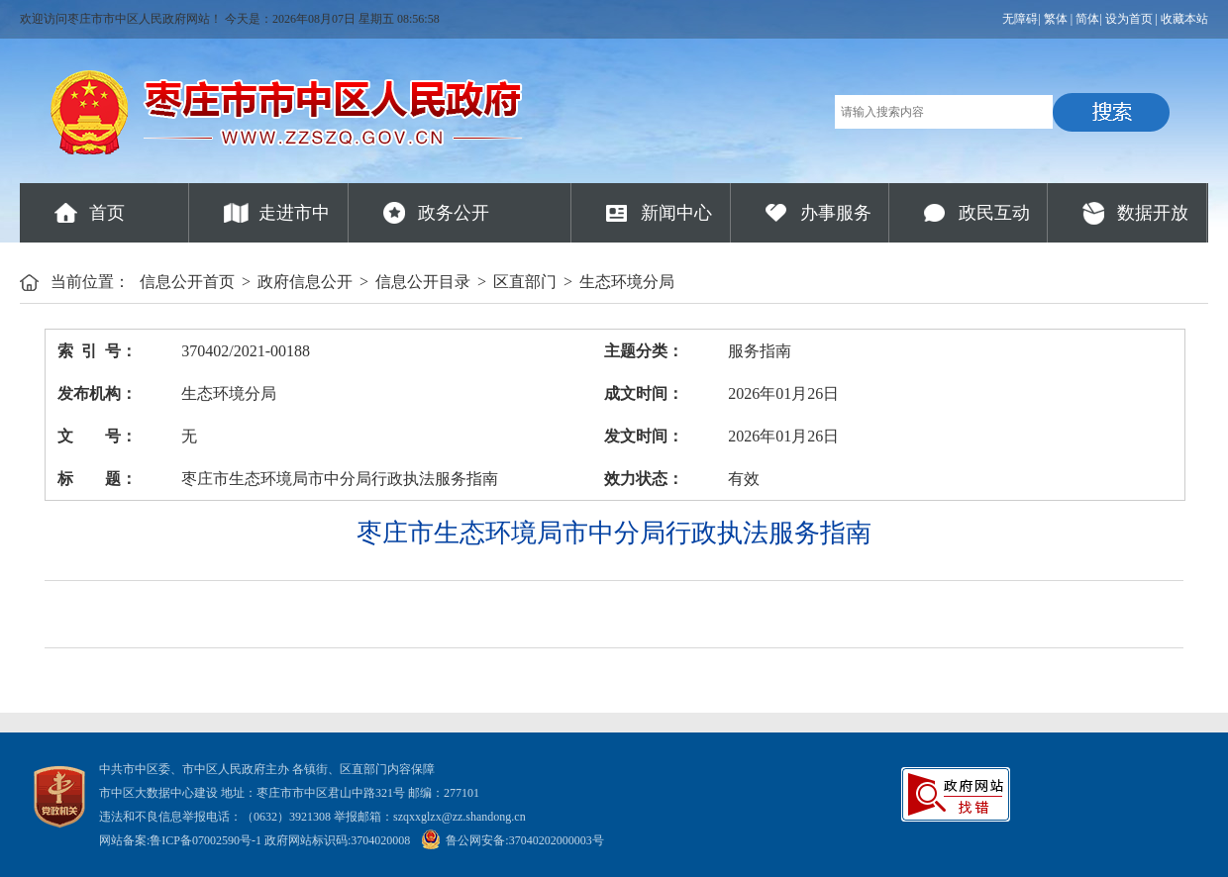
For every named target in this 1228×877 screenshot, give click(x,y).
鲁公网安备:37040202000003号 (512, 840)
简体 (1087, 19)
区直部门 (525, 281)
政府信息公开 (305, 281)
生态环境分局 (626, 281)
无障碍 (1020, 19)
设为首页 (1129, 19)
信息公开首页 (187, 281)
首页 (107, 213)
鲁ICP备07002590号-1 (205, 840)
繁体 (1056, 19)
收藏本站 (1184, 19)
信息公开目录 (422, 281)
